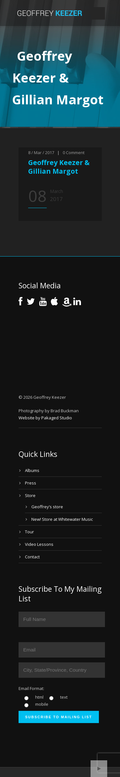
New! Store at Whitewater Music (62, 519)
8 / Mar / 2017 (41, 152)
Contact (32, 557)
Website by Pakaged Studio (45, 418)
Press (30, 483)
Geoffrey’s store (47, 507)
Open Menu (98, 13)
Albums (32, 470)
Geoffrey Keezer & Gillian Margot (59, 167)
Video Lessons (39, 544)
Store (30, 495)
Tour (29, 532)
